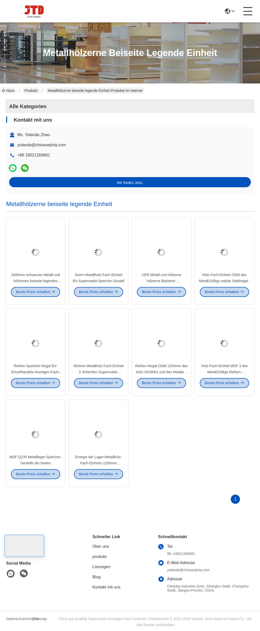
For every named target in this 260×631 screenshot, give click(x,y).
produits (99, 556)
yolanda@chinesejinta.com (41, 145)
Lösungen (101, 567)
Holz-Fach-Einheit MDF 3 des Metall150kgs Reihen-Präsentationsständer (224, 376)
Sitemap (40, 619)
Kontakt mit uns (106, 587)
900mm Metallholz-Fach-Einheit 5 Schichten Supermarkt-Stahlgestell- (99, 376)
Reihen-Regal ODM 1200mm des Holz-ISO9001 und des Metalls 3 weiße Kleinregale (161, 376)
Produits (31, 91)
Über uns (100, 546)
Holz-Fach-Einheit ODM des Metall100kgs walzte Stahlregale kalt (224, 285)
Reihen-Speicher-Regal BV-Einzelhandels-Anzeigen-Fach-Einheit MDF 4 (35, 376)
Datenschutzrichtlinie (18, 619)
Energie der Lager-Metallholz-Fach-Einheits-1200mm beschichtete (98, 467)
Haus (8, 91)
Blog (96, 577)
